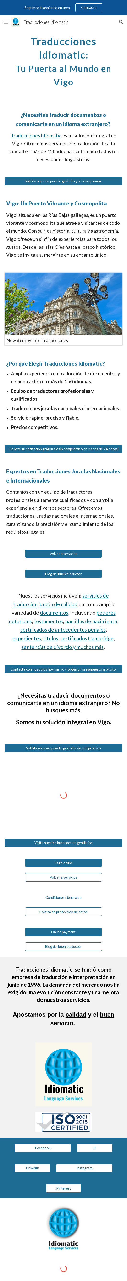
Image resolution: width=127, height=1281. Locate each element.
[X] (94, 1148)
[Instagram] (84, 1168)
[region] (63, 7)
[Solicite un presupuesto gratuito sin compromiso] (63, 748)
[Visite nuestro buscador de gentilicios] (63, 842)
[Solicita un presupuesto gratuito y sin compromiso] (63, 181)
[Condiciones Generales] (63, 897)
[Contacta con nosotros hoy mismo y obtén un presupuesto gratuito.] (63, 669)
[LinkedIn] (32, 1168)
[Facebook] (42, 1148)
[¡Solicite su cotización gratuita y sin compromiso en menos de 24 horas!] (63, 449)
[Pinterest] (63, 1188)
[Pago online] (63, 862)
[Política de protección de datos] (63, 911)
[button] (5, 22)
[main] (63, 60)
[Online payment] (63, 931)
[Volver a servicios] (63, 553)
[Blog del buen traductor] (63, 573)
